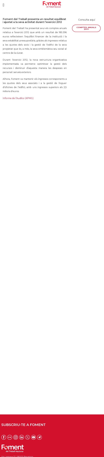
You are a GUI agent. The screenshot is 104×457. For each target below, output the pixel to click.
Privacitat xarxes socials (52, 453)
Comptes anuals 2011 (86, 28)
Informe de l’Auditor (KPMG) (18, 98)
